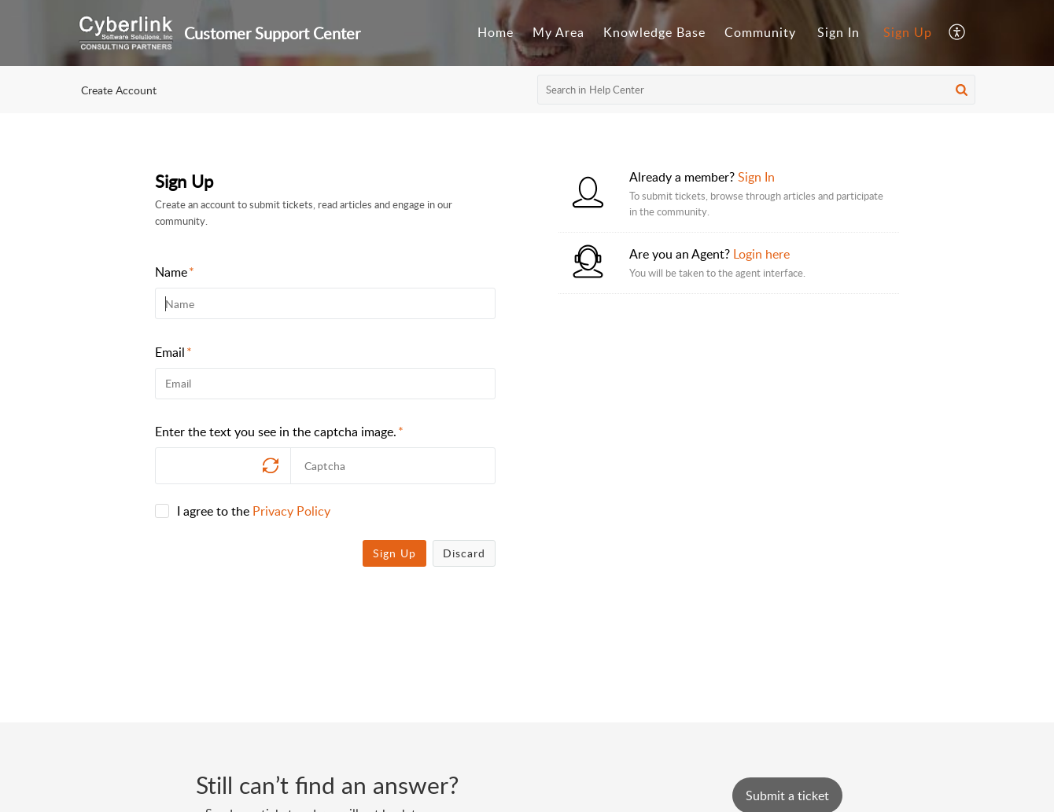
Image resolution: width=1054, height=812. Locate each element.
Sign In (838, 32)
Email (173, 352)
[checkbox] (162, 511)
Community (760, 32)
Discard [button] (464, 553)
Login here (761, 254)
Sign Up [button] (394, 553)
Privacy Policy (291, 511)
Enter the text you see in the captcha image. (279, 431)
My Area (558, 32)
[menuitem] (495, 33)
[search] (756, 90)
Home (495, 32)
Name (174, 272)
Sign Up (907, 32)
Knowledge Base (654, 32)
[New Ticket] (787, 795)
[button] (957, 33)
